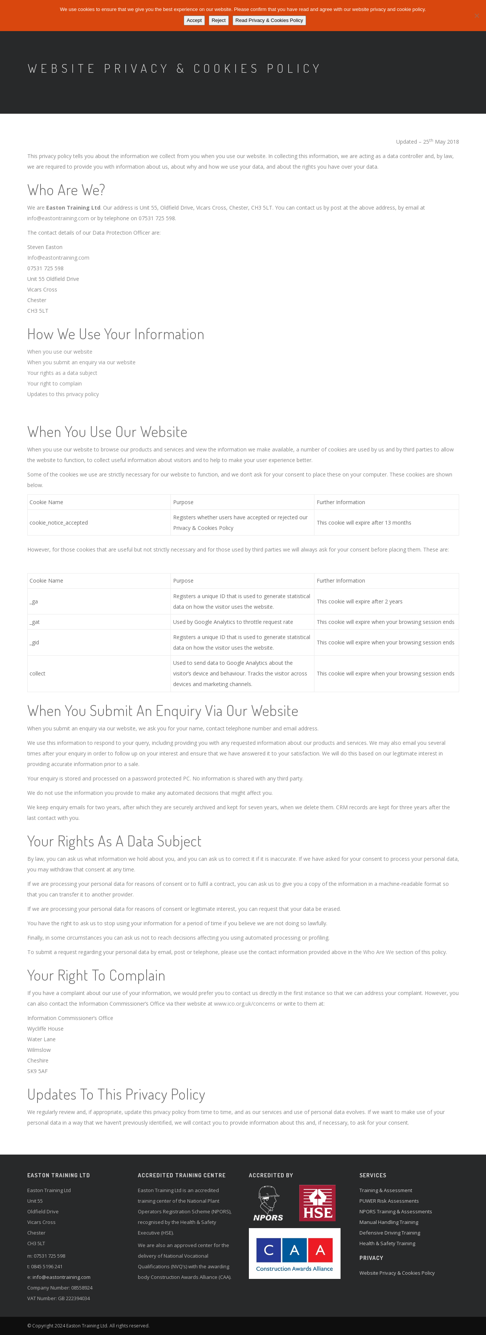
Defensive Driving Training (389, 1232)
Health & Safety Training (387, 1243)
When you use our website (59, 351)
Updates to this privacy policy (63, 394)
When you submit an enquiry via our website (81, 362)
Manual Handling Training (388, 1222)
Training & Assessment (385, 1190)
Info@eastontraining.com (58, 257)
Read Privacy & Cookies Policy (269, 20)
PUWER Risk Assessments (389, 1200)
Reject (219, 20)
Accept (194, 20)
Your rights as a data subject (62, 372)
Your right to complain (54, 383)
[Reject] (476, 15)
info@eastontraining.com (58, 218)
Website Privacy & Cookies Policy (397, 1272)
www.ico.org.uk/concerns (244, 1003)
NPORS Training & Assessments (395, 1211)
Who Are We (378, 952)
